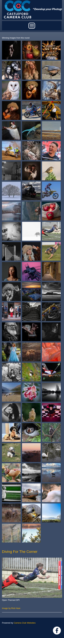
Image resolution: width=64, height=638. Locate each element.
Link (57, 631)
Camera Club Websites (24, 623)
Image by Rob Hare (11, 608)
